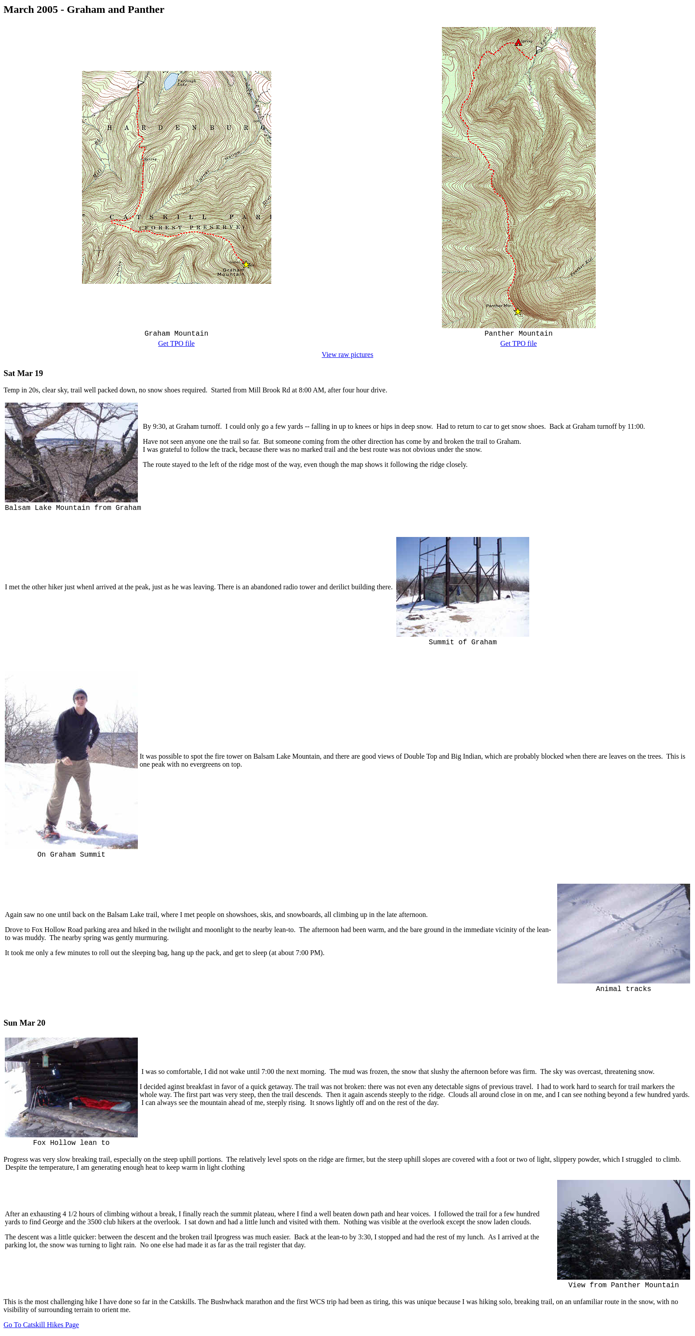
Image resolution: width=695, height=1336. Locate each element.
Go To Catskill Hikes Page (41, 1324)
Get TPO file (176, 343)
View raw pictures (347, 354)
